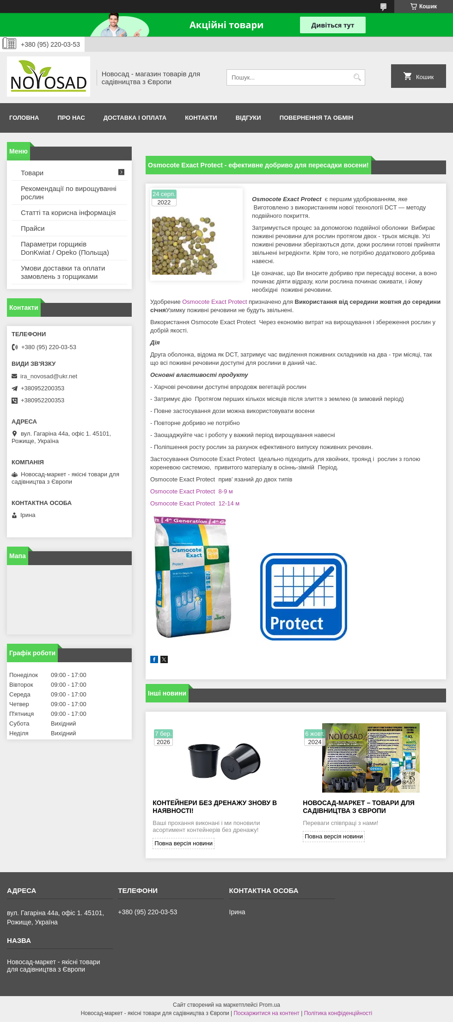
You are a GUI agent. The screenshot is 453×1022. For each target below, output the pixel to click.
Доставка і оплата (135, 117)
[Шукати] (357, 77)
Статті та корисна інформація (68, 212)
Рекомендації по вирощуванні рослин (68, 193)
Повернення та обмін (316, 117)
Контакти (201, 117)
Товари (32, 173)
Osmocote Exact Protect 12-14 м (194, 503)
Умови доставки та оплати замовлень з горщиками (63, 272)
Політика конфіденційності (338, 1013)
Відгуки (248, 117)
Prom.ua (269, 1005)
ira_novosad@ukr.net (48, 376)
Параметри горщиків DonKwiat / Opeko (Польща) (65, 248)
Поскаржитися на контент (266, 1013)
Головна (24, 117)
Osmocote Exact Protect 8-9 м (191, 491)
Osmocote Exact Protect (214, 301)
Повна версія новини (183, 843)
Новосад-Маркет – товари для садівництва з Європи (359, 806)
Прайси (33, 228)
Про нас (71, 117)
